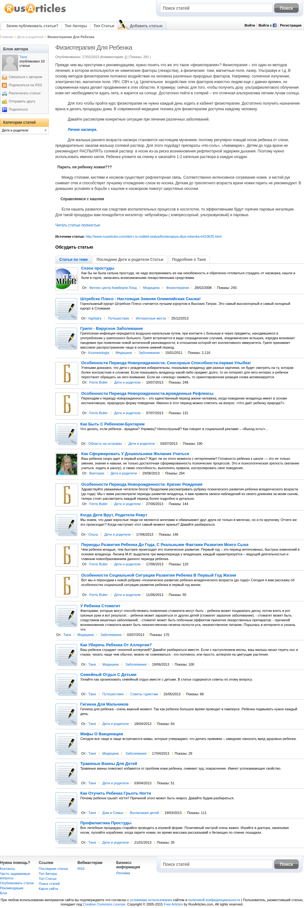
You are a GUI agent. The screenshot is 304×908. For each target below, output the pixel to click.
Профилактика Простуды (106, 823)
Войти (250, 25)
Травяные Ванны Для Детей (108, 764)
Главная (6, 37)
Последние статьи (53, 869)
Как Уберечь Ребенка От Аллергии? (116, 645)
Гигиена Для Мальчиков (104, 704)
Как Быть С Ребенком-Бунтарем (112, 424)
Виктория (96, 473)
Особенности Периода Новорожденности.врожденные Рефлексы (147, 393)
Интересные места (151, 318)
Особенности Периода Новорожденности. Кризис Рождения (141, 484)
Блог (3, 893)
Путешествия (118, 318)
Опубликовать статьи (17, 883)
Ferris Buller (98, 382)
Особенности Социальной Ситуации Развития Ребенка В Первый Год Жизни (158, 575)
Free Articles (173, 904)
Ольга (93, 534)
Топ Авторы (76, 26)
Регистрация (291, 25)
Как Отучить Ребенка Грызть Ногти (115, 793)
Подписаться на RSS (25, 85)
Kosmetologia (98, 353)
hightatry (95, 318)
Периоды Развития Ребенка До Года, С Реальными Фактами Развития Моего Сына (164, 545)
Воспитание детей (144, 813)
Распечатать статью (25, 93)
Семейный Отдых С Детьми (108, 674)
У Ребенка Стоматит (100, 606)
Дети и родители (30, 37)
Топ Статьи (103, 26)
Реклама (123, 873)
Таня (67, 635)
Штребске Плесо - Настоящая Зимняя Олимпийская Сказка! (140, 299)
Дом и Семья (112, 813)
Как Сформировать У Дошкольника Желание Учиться (135, 454)
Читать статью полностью (77, 225)
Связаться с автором (25, 77)
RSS (81, 869)
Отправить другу (22, 101)
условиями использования (151, 900)
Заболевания (149, 353)
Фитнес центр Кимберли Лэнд (113, 288)
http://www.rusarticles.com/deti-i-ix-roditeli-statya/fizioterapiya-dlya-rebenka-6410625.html (154, 236)
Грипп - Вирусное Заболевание (111, 328)
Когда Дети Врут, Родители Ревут (113, 515)
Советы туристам (144, 694)
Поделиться (18, 109)
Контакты (7, 869)
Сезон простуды (97, 268)
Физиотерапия (177, 288)
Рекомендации (11, 888)
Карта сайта (48, 889)
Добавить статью (146, 26)
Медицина (151, 288)
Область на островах (105, 443)
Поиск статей (49, 884)
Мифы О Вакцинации (101, 734)
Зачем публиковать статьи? (32, 26)
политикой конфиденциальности (214, 900)
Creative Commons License (104, 904)
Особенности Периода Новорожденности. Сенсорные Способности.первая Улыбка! (166, 363)
